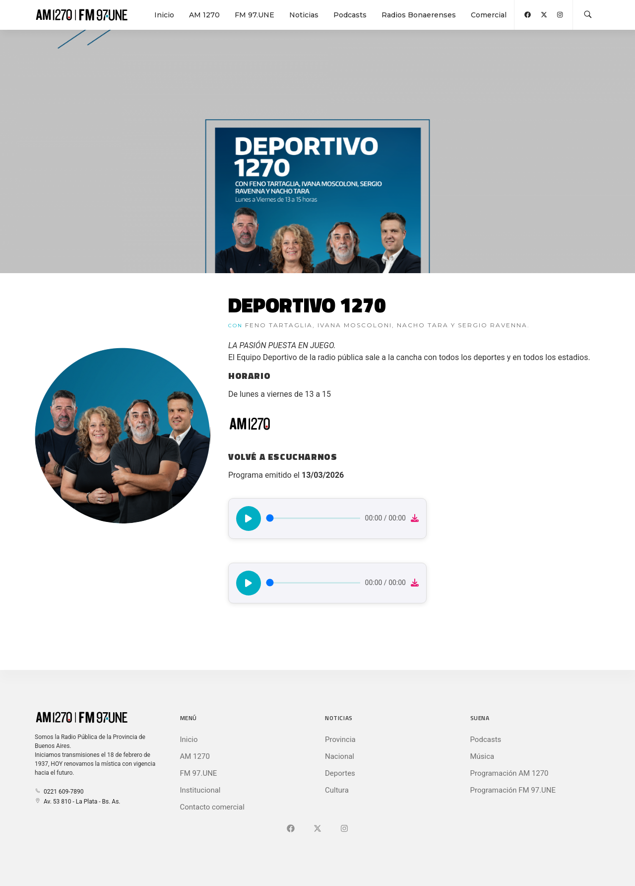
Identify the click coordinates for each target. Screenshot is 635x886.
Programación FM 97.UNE (513, 790)
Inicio (164, 14)
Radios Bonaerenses (418, 14)
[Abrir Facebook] (527, 14)
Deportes (340, 773)
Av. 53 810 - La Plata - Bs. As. (77, 801)
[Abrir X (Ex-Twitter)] (544, 14)
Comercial (489, 14)
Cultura (337, 790)
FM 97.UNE (254, 14)
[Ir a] (344, 829)
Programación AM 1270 (509, 773)
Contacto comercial (212, 807)
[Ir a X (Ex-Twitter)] (317, 829)
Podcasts (350, 14)
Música (482, 756)
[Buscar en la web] (588, 15)
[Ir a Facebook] (291, 829)
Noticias (303, 14)
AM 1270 (204, 14)
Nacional (339, 756)
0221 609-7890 (59, 791)
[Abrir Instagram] (560, 14)
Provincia (340, 739)
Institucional (200, 790)
